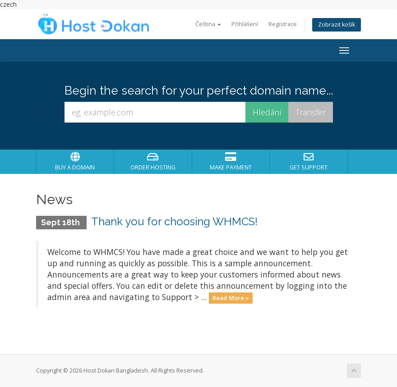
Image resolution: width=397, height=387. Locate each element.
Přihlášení (244, 24)
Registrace (282, 24)
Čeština (208, 24)
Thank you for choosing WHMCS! (174, 221)
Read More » (230, 298)
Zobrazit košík (336, 24)
